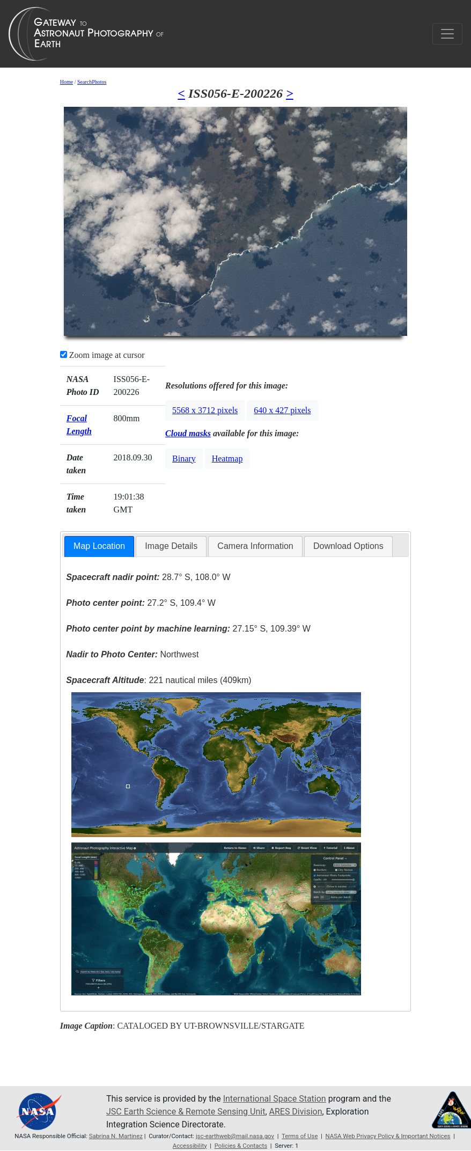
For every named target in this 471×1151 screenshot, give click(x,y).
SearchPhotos (91, 82)
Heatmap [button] (227, 458)
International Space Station (274, 1099)
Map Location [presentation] (99, 546)
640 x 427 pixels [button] (282, 410)
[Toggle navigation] (447, 34)
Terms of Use (300, 1136)
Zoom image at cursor (102, 355)
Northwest (132, 654)
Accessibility (190, 1145)
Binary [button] (184, 458)
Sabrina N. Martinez (116, 1136)
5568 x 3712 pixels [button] (205, 410)
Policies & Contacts (241, 1145)
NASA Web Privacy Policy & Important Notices (388, 1136)
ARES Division (295, 1111)
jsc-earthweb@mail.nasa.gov (235, 1136)
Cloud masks (188, 433)
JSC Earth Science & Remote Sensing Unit (185, 1111)
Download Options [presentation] (348, 546)
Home (66, 82)
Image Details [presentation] (171, 546)
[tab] (99, 546)
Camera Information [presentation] (255, 546)
